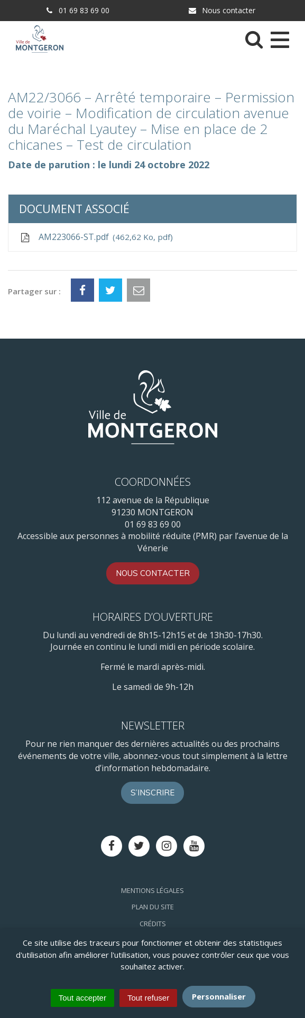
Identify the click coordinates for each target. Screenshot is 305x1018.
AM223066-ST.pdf (96, 237)
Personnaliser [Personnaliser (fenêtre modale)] (219, 996)
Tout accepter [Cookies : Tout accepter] (82, 997)
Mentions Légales (152, 890)
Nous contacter (221, 10)
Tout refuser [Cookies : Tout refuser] (148, 997)
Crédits (153, 923)
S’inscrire (152, 792)
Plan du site (153, 906)
